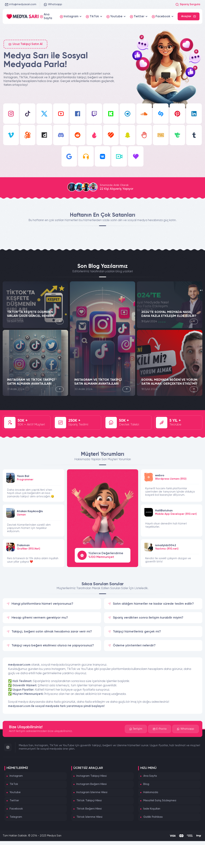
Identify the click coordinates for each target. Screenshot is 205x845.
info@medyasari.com (20, 4)
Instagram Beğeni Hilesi (91, 784)
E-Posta (159, 728)
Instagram (16, 776)
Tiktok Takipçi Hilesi (89, 800)
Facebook (16, 808)
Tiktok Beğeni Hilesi (89, 808)
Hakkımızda (150, 792)
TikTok (14, 784)
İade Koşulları (151, 808)
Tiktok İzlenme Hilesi (89, 817)
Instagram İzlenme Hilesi (91, 792)
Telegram (16, 817)
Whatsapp (53, 4)
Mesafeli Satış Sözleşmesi (159, 800)
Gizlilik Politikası (153, 817)
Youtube (15, 792)
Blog (146, 784)
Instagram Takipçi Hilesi (91, 776)
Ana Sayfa (150, 776)
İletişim (135, 728)
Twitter (14, 800)
